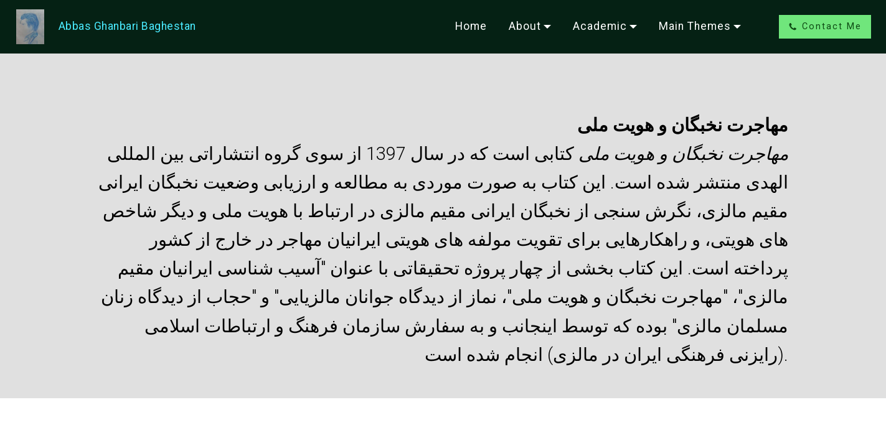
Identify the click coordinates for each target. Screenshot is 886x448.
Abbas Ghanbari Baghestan (127, 26)
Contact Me (825, 26)
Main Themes (695, 26)
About (525, 26)
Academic (600, 26)
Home (471, 26)
